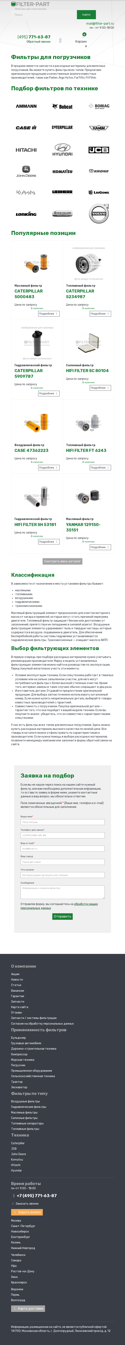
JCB (14, 1148)
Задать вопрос (27, 1211)
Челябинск (18, 1254)
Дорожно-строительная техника (33, 1048)
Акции (15, 974)
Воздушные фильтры (25, 1101)
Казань (16, 1242)
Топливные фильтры (25, 1128)
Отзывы (16, 1012)
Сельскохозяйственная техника (33, 1076)
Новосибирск (20, 1230)
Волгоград (18, 1299)
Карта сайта (19, 1006)
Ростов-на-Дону (22, 1270)
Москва (16, 1220)
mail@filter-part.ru (100, 23)
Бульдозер (18, 1037)
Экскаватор (19, 1086)
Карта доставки (28, 1308)
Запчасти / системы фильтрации (34, 1017)
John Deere (18, 1153)
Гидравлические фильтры (28, 1106)
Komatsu (17, 1159)
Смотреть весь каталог (62, 561)
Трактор (17, 1081)
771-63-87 (34, 37)
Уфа (14, 1265)
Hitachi (15, 1164)
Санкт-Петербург (23, 1225)
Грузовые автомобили (26, 1043)
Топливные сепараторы (27, 1123)
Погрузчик (18, 1065)
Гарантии (17, 995)
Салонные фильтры (24, 1117)
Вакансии (17, 990)
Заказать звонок (25, 1203)
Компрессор (19, 1054)
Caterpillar (18, 1142)
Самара (16, 1259)
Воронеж (17, 1288)
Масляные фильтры (24, 1112)
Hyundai (16, 1170)
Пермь (15, 1294)
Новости (17, 979)
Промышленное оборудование (31, 1070)
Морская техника (22, 1059)
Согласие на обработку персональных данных (42, 1023)
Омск (14, 1276)
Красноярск (19, 1281)
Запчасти (17, 1001)
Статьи (16, 984)
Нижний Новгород (23, 1247)
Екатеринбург (20, 1236)
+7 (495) (34, 1195)
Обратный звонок (38, 41)
